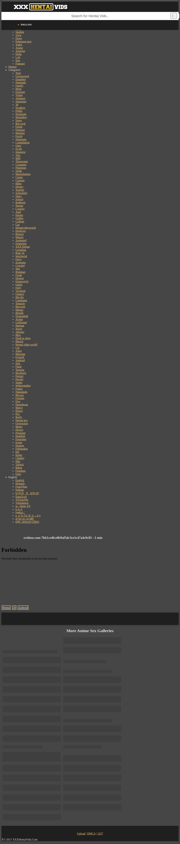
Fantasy (19, 294)
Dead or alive (23, 338)
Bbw (18, 335)
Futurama (20, 439)
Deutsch (20, 483)
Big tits (19, 297)
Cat (17, 347)
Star (17, 60)
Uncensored (22, 76)
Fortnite (19, 398)
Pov (17, 414)
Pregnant (20, 432)
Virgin (19, 95)
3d (16, 104)
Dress (18, 38)
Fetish (18, 126)
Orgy (18, 474)
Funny (19, 388)
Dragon (19, 445)
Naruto (19, 205)
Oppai (18, 284)
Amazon (20, 50)
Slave (18, 196)
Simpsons (20, 139)
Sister (18, 120)
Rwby (18, 417)
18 (14, 607)
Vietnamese (22, 502)
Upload (81, 833)
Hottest (12, 66)
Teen (18, 73)
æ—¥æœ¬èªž (22, 506)
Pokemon (20, 167)
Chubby (19, 458)
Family (19, 85)
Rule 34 (19, 253)
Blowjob (20, 306)
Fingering (20, 243)
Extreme (20, 92)
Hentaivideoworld (25, 227)
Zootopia (20, 262)
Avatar (19, 47)
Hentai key (21, 420)
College (19, 221)
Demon (19, 278)
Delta (18, 54)
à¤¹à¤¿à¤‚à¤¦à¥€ (24, 518)
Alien (18, 350)
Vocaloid (20, 290)
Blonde (19, 313)
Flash (18, 366)
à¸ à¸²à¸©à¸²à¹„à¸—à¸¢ (28, 515)
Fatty (18, 287)
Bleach (19, 341)
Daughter (20, 79)
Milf (17, 158)
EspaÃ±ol (21, 496)
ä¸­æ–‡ (18, 509)
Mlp (17, 461)
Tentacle (20, 303)
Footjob (19, 357)
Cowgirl (20, 265)
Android (20, 360)
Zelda (18, 170)
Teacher (19, 189)
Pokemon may (23, 41)
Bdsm (18, 467)
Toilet (18, 44)
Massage (20, 354)
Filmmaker (21, 448)
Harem (19, 215)
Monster (20, 133)
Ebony (19, 410)
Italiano (19, 489)
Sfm (17, 363)
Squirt (18, 382)
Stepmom (20, 114)
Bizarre (19, 234)
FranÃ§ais (21, 486)
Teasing (19, 369)
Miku (18, 183)
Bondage (20, 271)
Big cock (20, 123)
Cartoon (20, 180)
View (18, 35)
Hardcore (20, 230)
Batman (19, 325)
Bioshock (20, 372)
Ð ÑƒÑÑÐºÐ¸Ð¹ (27, 493)
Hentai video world (26, 344)
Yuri (17, 155)
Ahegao (19, 331)
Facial (18, 136)
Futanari (20, 63)
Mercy (19, 407)
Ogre (18, 145)
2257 (100, 833)
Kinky (18, 455)
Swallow (20, 107)
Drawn (19, 429)
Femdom (20, 470)
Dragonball (21, 316)
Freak (18, 275)
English (19, 480)
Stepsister (20, 101)
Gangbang (21, 300)
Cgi (17, 224)
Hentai (6, 607)
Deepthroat (21, 404)
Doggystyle (21, 281)
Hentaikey (21, 117)
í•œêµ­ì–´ (20, 512)
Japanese (20, 151)
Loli (17, 57)
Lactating (20, 249)
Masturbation (22, 174)
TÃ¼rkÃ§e (21, 499)
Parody (19, 379)
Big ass (19, 395)
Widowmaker (23, 385)
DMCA (91, 833)
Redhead (20, 202)
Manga (19, 309)
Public (19, 110)
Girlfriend (21, 322)
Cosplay (20, 208)
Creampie (20, 164)
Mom (18, 88)
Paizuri (19, 376)
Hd (17, 451)
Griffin (19, 218)
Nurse (18, 328)
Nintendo (20, 82)
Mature (19, 237)
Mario (18, 426)
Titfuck (19, 464)
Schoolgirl (21, 193)
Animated (21, 240)
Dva (17, 401)
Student (19, 32)
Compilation (22, 142)
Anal (18, 211)
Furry (18, 259)
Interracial (21, 256)
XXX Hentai (22, 246)
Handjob (20, 436)
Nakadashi (21, 391)
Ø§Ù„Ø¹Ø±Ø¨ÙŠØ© (27, 521)
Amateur (20, 98)
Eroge (18, 442)
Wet (17, 268)
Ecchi (18, 148)
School (19, 199)
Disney (19, 186)
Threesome (21, 161)
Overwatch (21, 423)
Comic (19, 177)
